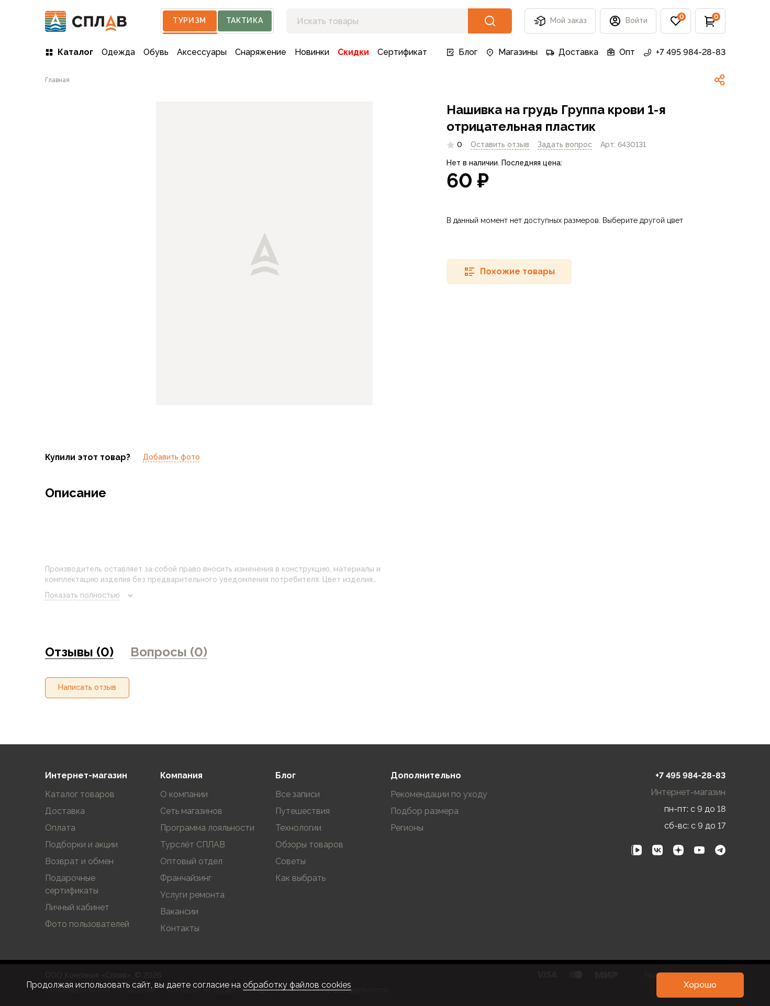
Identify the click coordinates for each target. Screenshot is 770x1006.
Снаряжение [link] (260, 52)
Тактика (244, 20)
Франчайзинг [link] (185, 878)
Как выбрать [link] (300, 878)
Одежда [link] (118, 52)
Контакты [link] (179, 928)
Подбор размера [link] (424, 811)
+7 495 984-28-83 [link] (684, 52)
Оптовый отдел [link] (191, 861)
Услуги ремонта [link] (192, 895)
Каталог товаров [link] (80, 794)
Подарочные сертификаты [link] (71, 884)
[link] (57, 80)
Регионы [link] (406, 828)
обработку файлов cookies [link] (297, 985)
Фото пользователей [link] (87, 924)
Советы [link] (290, 861)
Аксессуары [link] (202, 52)
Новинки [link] (312, 52)
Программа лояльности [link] (207, 828)
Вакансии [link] (179, 911)
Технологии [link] (298, 828)
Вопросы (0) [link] (168, 652)
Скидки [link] (353, 52)
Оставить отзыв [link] (500, 144)
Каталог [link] (69, 52)
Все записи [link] (297, 794)
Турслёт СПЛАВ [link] (192, 844)
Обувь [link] (156, 52)
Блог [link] (461, 52)
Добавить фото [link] (171, 457)
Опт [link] (621, 52)
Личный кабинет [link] (77, 907)
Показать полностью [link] (91, 595)
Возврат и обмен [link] (79, 861)
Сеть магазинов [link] (191, 811)
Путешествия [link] (302, 811)
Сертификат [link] (402, 52)
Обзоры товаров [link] (309, 844)
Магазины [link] (512, 52)
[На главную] (86, 21)
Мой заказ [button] (560, 21)
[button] (628, 20)
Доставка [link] (572, 52)
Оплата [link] (60, 828)
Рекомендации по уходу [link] (438, 794)
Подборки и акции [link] (81, 844)
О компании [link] (184, 794)
